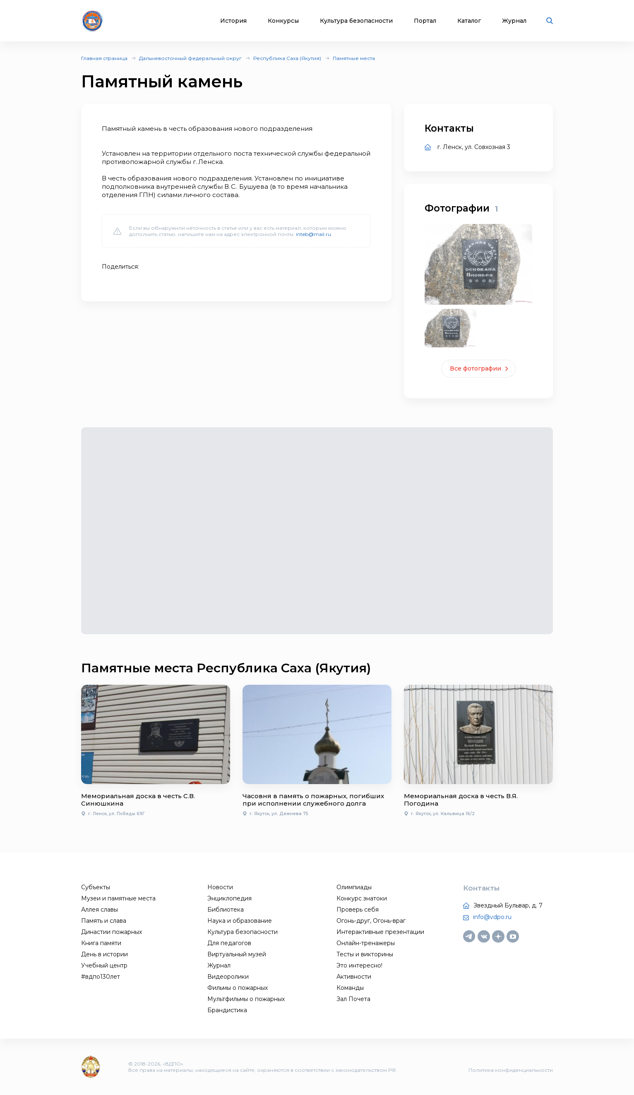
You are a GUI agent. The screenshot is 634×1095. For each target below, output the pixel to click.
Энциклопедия (229, 898)
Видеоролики (228, 976)
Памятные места (354, 58)
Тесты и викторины (364, 954)
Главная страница (104, 58)
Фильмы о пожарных (237, 988)
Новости (220, 887)
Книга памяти (101, 943)
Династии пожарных (111, 932)
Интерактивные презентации (380, 932)
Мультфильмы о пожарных (246, 999)
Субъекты (95, 887)
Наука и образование (239, 920)
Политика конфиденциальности (510, 1070)
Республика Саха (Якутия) (287, 58)
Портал (425, 20)
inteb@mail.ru (313, 234)
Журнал (514, 20)
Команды (350, 988)
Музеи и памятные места (118, 898)
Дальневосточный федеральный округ (190, 58)
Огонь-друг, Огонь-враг (371, 920)
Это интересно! (359, 965)
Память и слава (103, 920)
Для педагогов (229, 943)
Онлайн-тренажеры (365, 943)
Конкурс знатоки (361, 898)
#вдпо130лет (100, 976)
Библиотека (225, 909)
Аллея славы (99, 909)
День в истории (104, 954)
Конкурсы (283, 20)
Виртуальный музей (236, 954)
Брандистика (227, 1010)
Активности (353, 976)
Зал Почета (353, 999)
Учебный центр (104, 965)
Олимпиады (354, 887)
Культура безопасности (356, 20)
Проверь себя (357, 909)
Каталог (469, 20)
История (233, 20)
